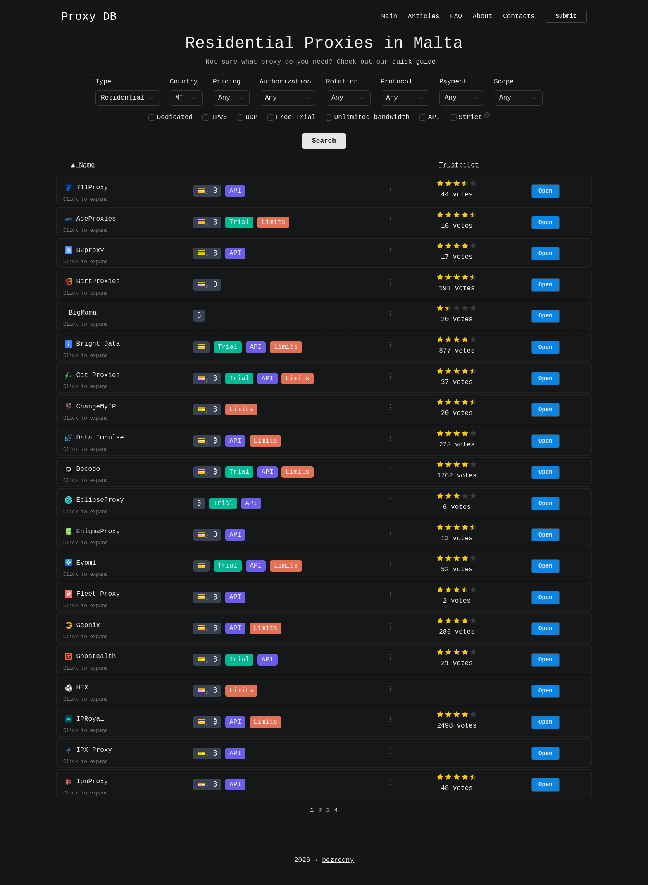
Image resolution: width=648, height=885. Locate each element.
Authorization (285, 81)
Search (324, 141)
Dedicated (175, 117)
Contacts (519, 15)
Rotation (342, 81)
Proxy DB (89, 17)
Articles (424, 15)
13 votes (457, 538)
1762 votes (456, 475)
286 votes (456, 632)
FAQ (456, 15)
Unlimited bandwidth (372, 117)
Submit (566, 16)
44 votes (457, 194)
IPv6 (219, 117)
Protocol (396, 81)
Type (103, 81)
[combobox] (186, 98)
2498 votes (456, 725)
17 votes (457, 257)
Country (184, 81)
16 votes (457, 226)
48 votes (457, 788)
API (434, 117)
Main (389, 15)
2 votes (457, 601)
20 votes (457, 319)
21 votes (457, 663)
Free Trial (296, 117)
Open (545, 191)
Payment (453, 81)
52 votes (457, 569)
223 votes (456, 444)
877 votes (456, 350)
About (483, 15)
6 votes (457, 507)
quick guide (414, 62)
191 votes (456, 288)
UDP (251, 117)
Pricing (227, 81)
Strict (470, 117)
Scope (504, 81)
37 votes (457, 382)
